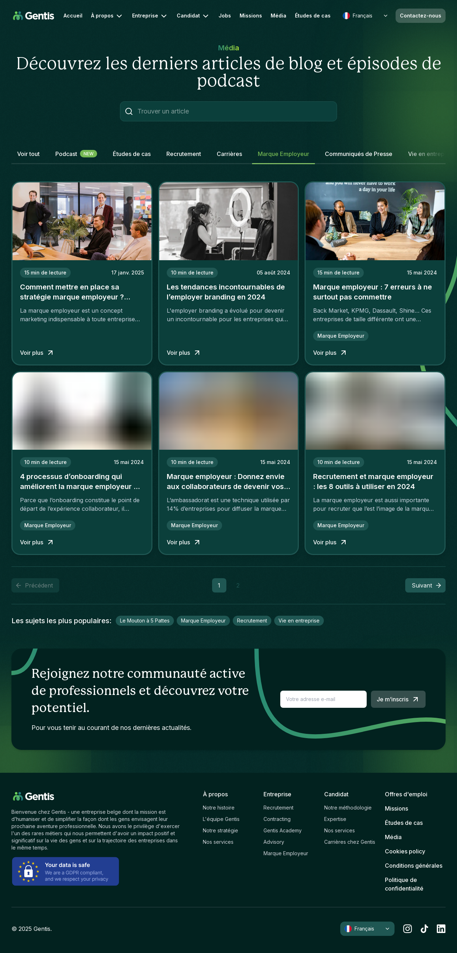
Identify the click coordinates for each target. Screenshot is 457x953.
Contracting (277, 819)
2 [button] (238, 585)
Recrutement (278, 808)
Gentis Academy (282, 830)
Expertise (335, 819)
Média (278, 15)
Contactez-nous (420, 15)
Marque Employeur (285, 853)
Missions (251, 15)
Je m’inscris (398, 699)
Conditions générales (413, 865)
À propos (107, 16)
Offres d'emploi (406, 794)
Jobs (225, 15)
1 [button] (219, 585)
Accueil (73, 15)
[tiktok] (424, 928)
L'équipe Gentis (221, 819)
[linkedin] (441, 928)
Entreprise (150, 16)
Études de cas (313, 15)
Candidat (193, 16)
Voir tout (28, 153)
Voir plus (37, 352)
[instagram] (407, 928)
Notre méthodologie (348, 808)
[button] (425, 585)
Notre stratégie (220, 830)
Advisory (273, 842)
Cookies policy (405, 851)
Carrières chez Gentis (349, 842)
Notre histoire (219, 808)
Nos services (218, 842)
